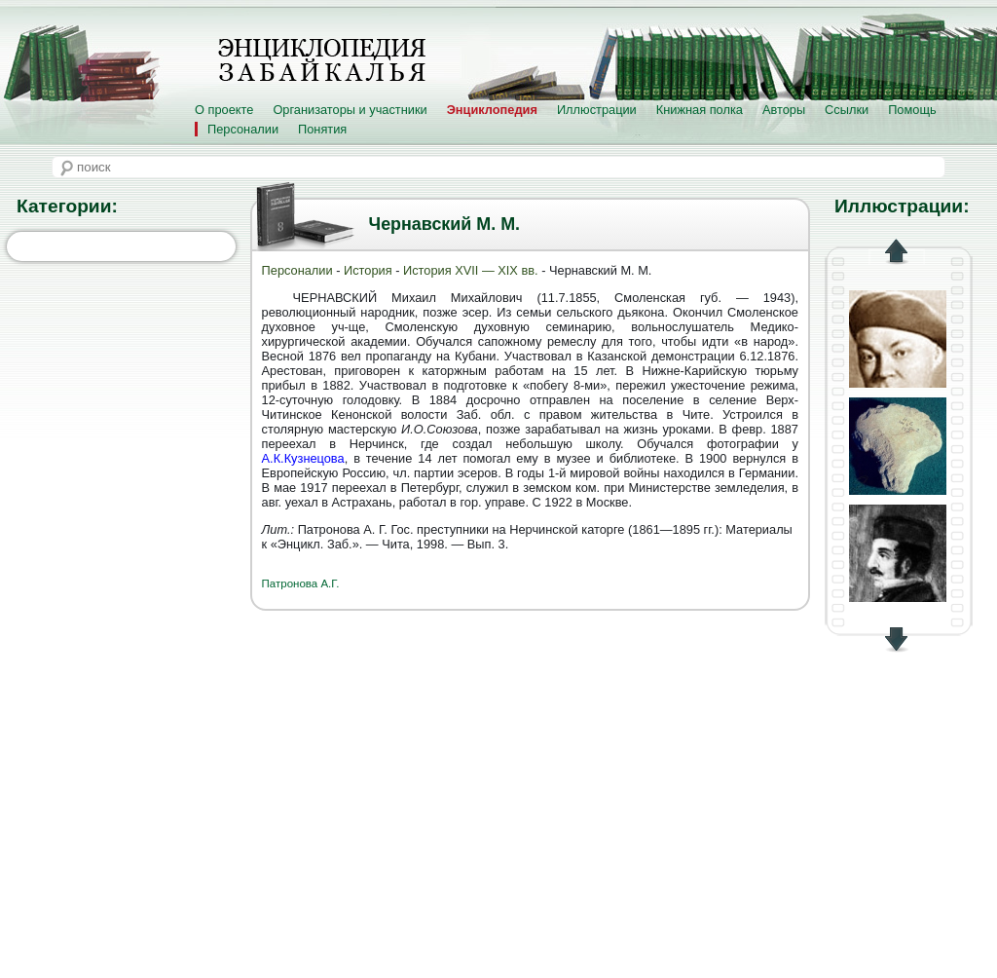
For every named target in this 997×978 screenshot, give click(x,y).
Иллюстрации (597, 109)
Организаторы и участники (349, 109)
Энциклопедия (492, 109)
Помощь (912, 109)
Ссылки (846, 109)
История (368, 270)
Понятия (322, 129)
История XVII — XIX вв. (472, 270)
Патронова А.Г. (301, 583)
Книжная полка (699, 109)
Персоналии (242, 129)
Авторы (783, 109)
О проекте (224, 109)
